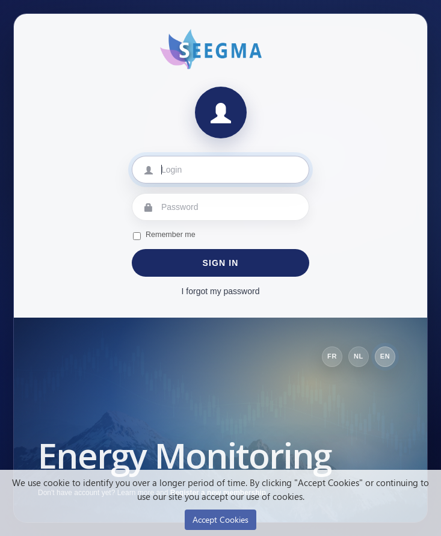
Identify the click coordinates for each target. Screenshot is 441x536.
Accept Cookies (220, 519)
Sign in (221, 263)
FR (332, 356)
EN (385, 356)
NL (358, 356)
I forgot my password (221, 291)
